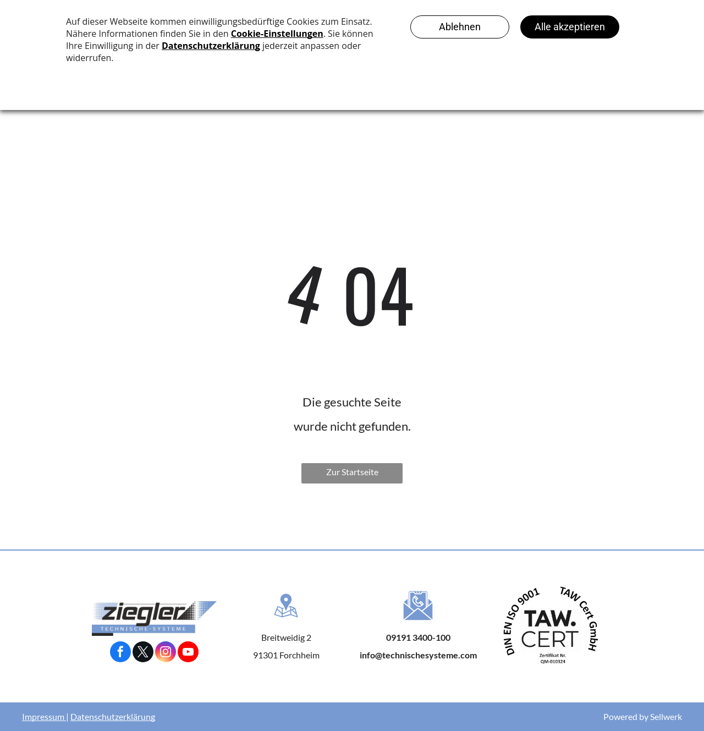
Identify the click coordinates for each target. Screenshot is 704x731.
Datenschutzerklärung (112, 716)
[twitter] (143, 653)
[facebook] (120, 653)
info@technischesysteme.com (418, 655)
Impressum (43, 716)
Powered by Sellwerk (642, 716)
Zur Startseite (352, 471)
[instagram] (165, 653)
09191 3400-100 (418, 637)
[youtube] (188, 653)
